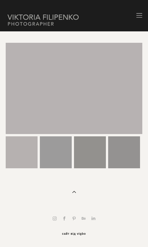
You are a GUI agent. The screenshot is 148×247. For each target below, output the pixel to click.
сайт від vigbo (74, 233)
